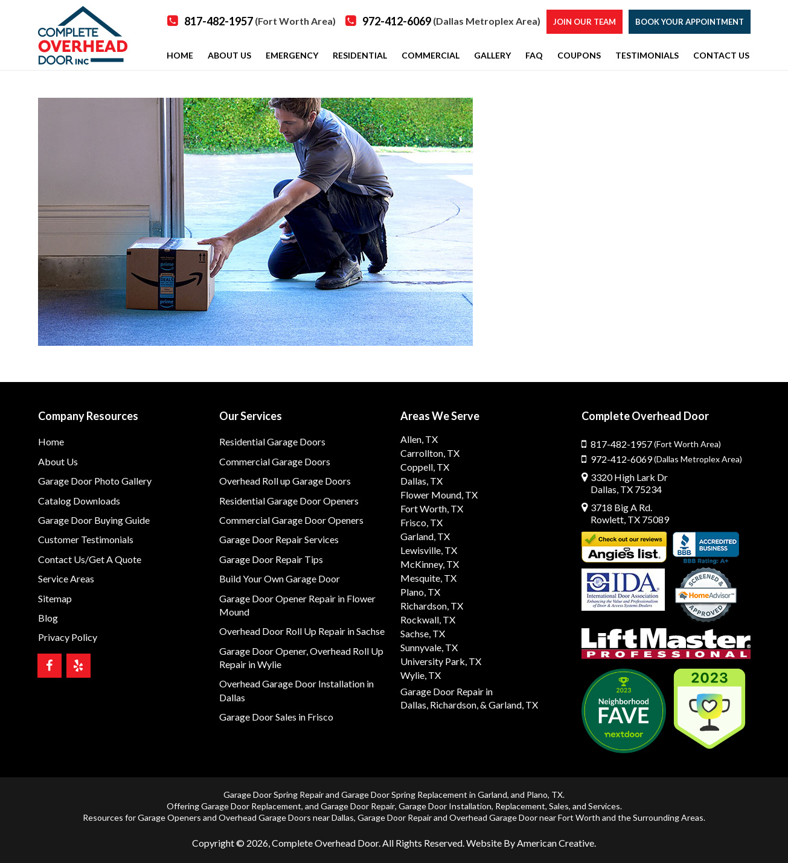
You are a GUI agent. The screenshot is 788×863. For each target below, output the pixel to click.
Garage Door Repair (358, 806)
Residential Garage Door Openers (289, 500)
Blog (48, 617)
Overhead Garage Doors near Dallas (286, 817)
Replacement (520, 806)
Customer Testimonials (85, 539)
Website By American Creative (530, 843)
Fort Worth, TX (431, 508)
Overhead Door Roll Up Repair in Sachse (302, 631)
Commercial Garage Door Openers (291, 520)
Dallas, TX (421, 480)
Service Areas (66, 578)
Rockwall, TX (427, 619)
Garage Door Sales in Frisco (276, 716)
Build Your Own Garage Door (279, 578)
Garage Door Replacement (251, 806)
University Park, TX (440, 661)
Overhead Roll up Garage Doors (285, 480)
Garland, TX (425, 536)
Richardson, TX (431, 605)
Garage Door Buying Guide (94, 520)
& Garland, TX (509, 704)
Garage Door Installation (445, 806)
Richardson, (454, 704)
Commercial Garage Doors (274, 461)
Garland (492, 794)
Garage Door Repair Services (279, 539)
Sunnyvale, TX (429, 647)
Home (51, 441)
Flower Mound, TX (439, 494)
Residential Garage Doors (272, 441)
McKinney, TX (429, 564)
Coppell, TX (424, 467)
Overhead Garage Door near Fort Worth (524, 817)
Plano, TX (420, 591)
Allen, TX (419, 439)
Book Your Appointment (689, 22)
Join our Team (584, 22)
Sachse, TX (422, 633)
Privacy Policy (67, 637)
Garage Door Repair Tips (271, 559)
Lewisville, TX (428, 550)
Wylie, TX (420, 675)
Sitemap (55, 598)
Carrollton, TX (430, 453)
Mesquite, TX (428, 578)
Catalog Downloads (79, 500)
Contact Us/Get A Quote (89, 559)
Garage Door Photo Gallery (95, 480)
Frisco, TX (421, 522)
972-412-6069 (451, 21)
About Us (58, 461)
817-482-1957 (260, 21)
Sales (559, 806)
